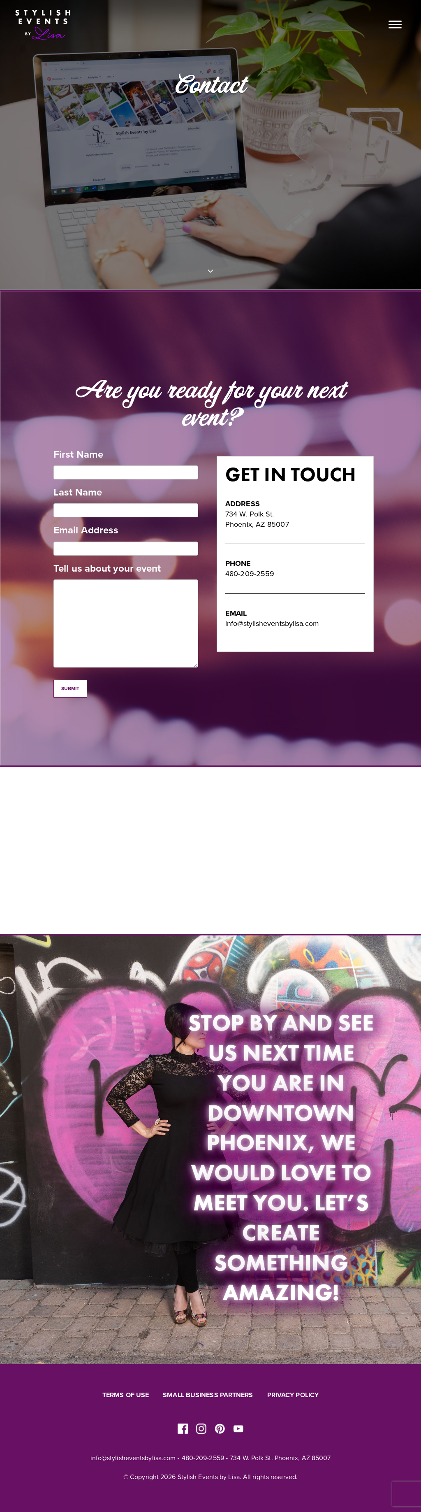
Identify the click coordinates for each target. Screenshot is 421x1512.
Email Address (85, 530)
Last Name (77, 492)
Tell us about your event (107, 569)
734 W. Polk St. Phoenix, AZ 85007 (280, 1458)
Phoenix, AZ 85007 (257, 524)
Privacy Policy (293, 1395)
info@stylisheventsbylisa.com (272, 623)
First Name (78, 455)
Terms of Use (125, 1395)
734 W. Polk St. (249, 514)
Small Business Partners (208, 1395)
